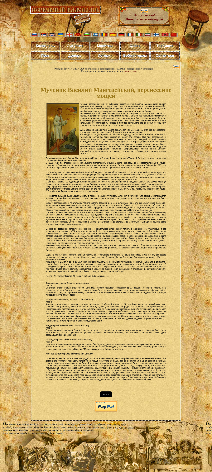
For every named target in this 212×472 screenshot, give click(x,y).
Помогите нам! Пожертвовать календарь (144, 15)
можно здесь (130, 71)
